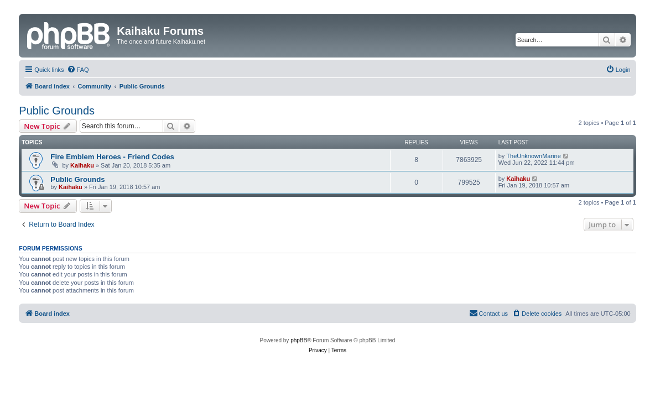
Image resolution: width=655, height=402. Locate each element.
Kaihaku (82, 165)
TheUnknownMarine (533, 156)
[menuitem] (78, 69)
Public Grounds (57, 111)
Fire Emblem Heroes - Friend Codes (112, 157)
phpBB (298, 340)
